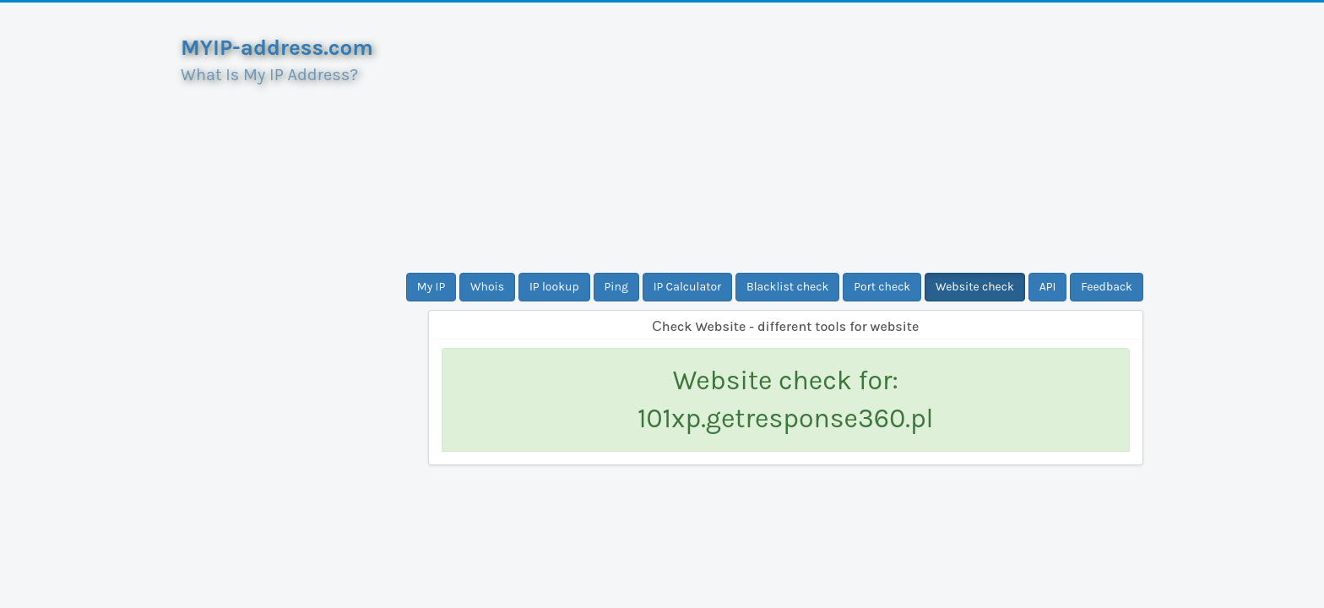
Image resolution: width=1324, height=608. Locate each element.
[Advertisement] (786, 137)
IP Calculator (688, 287)
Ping (616, 287)
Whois (487, 287)
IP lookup (554, 287)
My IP (431, 287)
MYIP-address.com (277, 48)
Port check (882, 287)
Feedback (1106, 287)
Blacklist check (787, 287)
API (1047, 287)
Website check (975, 287)
